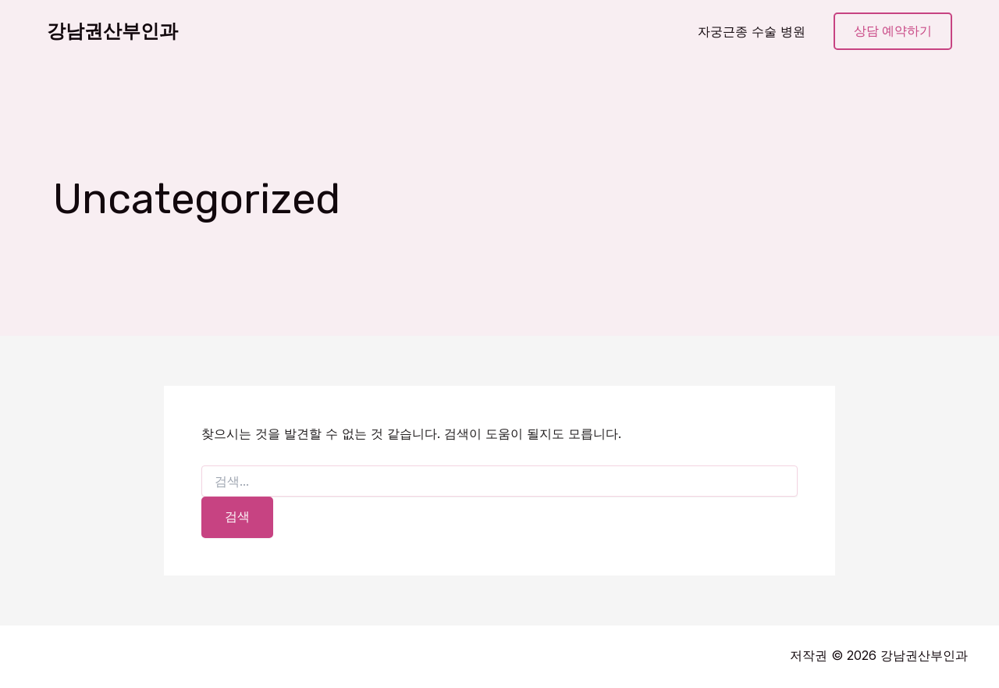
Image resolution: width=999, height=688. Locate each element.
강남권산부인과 (112, 30)
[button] (893, 31)
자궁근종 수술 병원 (751, 31)
